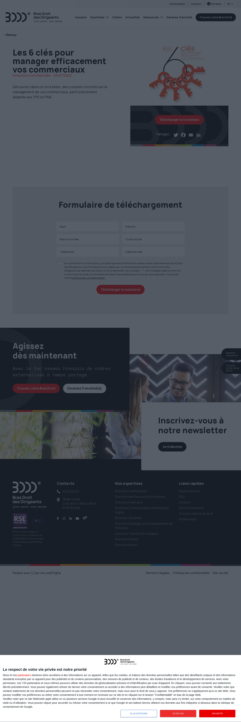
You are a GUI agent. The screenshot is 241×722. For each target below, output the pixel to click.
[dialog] (120, 688)
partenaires (24, 675)
